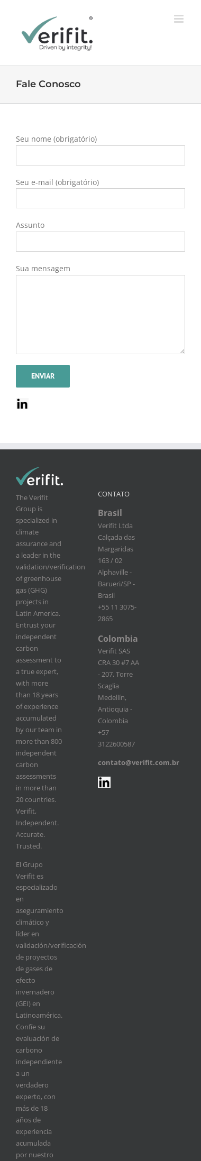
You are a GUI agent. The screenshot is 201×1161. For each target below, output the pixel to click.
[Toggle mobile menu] (179, 18)
